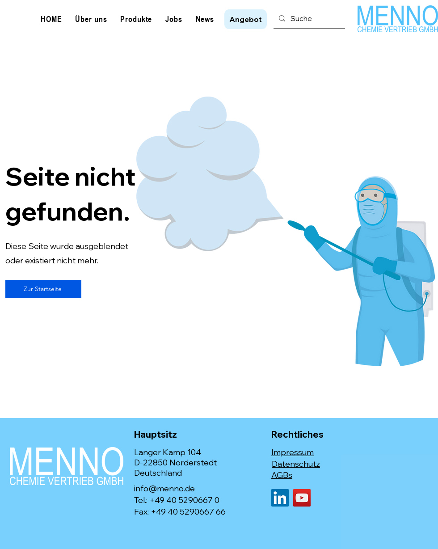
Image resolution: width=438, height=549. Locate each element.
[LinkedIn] (280, 498)
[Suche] (308, 18)
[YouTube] (302, 498)
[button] (245, 19)
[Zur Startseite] (43, 289)
